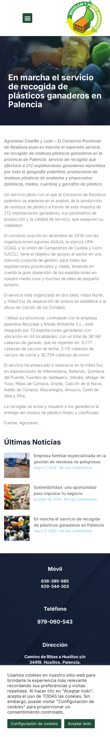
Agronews (28, 422)
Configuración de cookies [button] (34, 723)
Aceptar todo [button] (79, 723)
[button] (27, 18)
